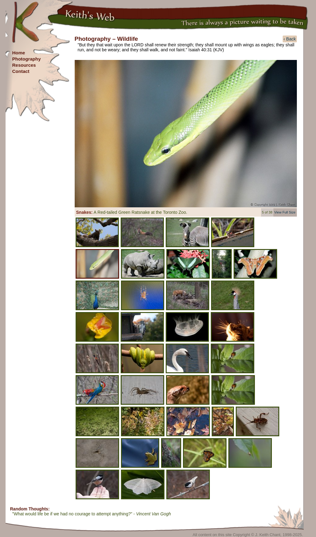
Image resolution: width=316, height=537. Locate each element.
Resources (24, 65)
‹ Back (290, 38)
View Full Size (285, 212)
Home (18, 52)
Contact (21, 71)
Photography (26, 58)
